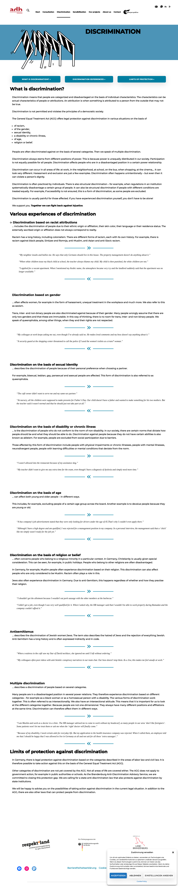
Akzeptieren (118, 875)
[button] (173, 852)
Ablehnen (135, 875)
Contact (117, 12)
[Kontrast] (170, 6)
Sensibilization (79, 12)
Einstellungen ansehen (159, 875)
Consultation (48, 12)
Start (37, 12)
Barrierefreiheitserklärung (81, 868)
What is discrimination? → (36, 79)
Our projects (94, 12)
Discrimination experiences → (89, 79)
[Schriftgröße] (165, 6)
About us (107, 12)
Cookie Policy (142, 881)
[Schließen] (28, 10)
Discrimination (63, 12)
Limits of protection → (141, 79)
